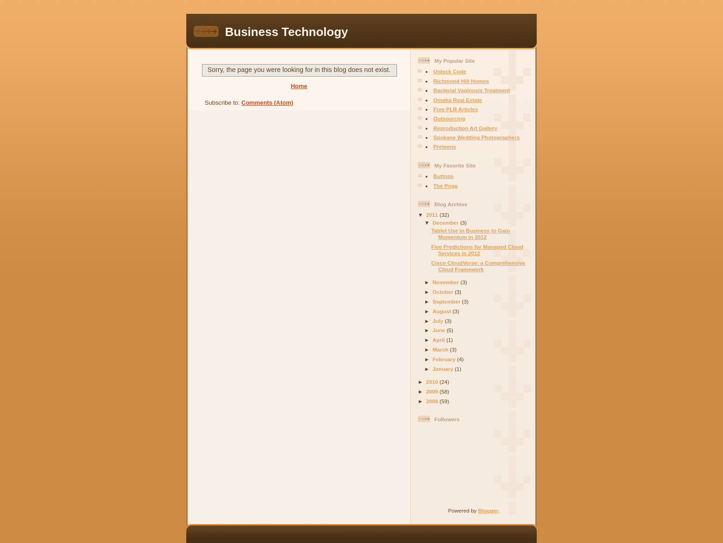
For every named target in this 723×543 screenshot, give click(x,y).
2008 (432, 401)
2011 (432, 215)
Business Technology (286, 32)
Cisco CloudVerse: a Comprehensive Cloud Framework (478, 266)
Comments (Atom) (268, 102)
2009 (432, 391)
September (447, 301)
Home (298, 86)
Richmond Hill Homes (461, 81)
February (445, 359)
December (446, 223)
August (443, 311)
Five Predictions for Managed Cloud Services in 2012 (477, 250)
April (439, 340)
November (446, 282)
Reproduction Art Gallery (465, 128)
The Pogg (445, 186)
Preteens (444, 146)
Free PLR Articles (455, 109)
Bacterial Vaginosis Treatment (471, 90)
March (441, 349)
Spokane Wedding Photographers (476, 137)
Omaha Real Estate (457, 100)
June (440, 330)
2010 (432, 382)
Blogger (488, 510)
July (439, 321)
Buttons (443, 176)
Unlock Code (449, 71)
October (444, 292)
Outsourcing (449, 118)
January (444, 369)
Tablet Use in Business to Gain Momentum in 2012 (470, 233)
